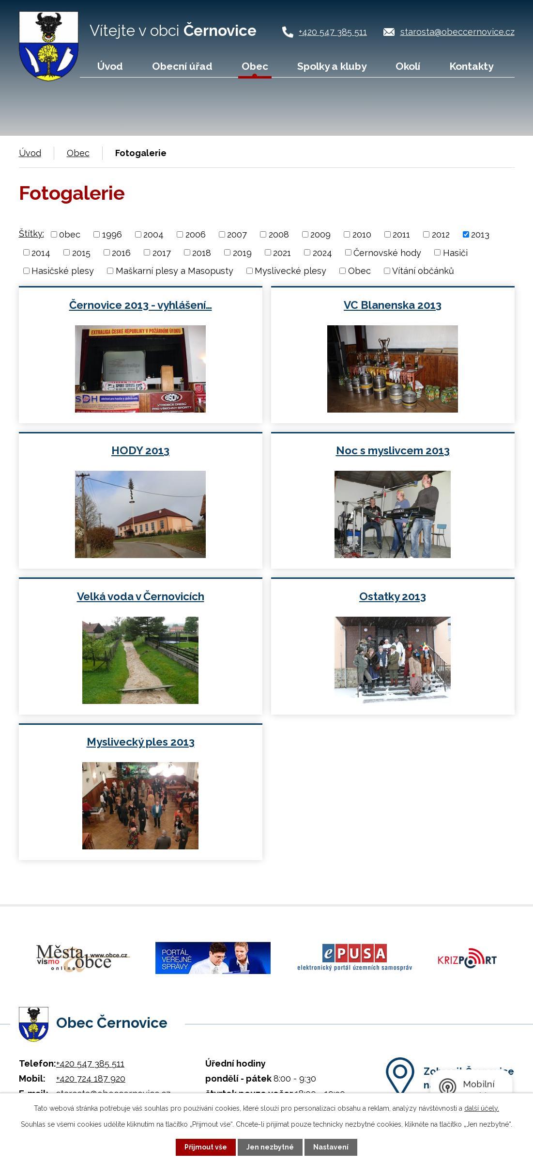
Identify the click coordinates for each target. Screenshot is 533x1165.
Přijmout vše (205, 1147)
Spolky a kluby (331, 66)
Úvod (110, 66)
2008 (279, 234)
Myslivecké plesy (290, 271)
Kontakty (471, 66)
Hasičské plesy (62, 271)
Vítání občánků (423, 271)
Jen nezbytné (270, 1147)
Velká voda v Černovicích (140, 596)
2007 (237, 234)
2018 (201, 252)
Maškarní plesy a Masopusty (174, 271)
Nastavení (331, 1147)
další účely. (481, 1108)
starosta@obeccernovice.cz (457, 32)
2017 (161, 252)
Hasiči (455, 252)
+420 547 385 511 (333, 32)
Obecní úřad (182, 66)
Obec (255, 66)
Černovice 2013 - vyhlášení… (140, 305)
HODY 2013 (140, 450)
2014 (40, 252)
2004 (153, 234)
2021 (282, 252)
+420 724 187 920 (90, 1077)
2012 (441, 234)
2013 (480, 234)
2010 (361, 234)
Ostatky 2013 (392, 596)
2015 (81, 252)
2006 (195, 234)
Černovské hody (387, 252)
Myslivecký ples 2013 (141, 741)
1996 (112, 234)
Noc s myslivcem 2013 (393, 450)
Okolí (408, 66)
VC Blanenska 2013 (393, 305)
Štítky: (31, 233)
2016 (121, 252)
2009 (320, 234)
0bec (69, 234)
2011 (401, 234)
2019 (242, 252)
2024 (322, 252)
